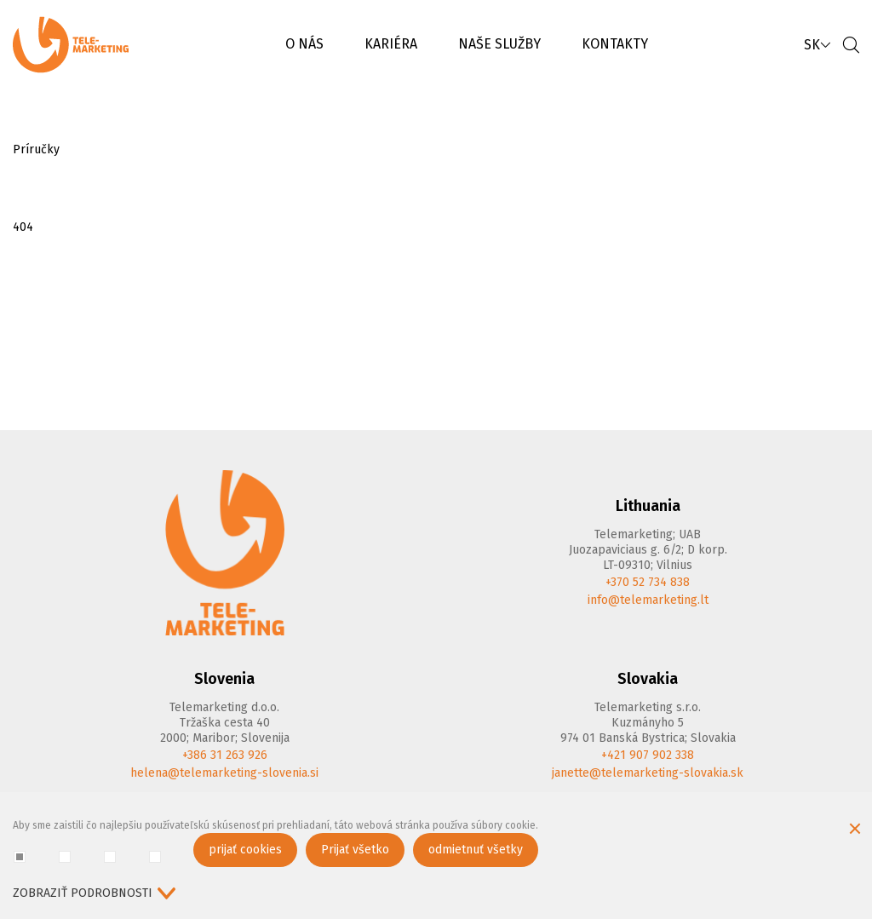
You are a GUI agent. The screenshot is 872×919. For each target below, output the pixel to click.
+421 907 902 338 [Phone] (647, 755)
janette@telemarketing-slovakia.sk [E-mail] (647, 773)
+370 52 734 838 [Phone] (647, 582)
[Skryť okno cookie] (855, 830)
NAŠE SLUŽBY (499, 44)
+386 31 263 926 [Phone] (224, 755)
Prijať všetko (355, 849)
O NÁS (304, 44)
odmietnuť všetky (475, 849)
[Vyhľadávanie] (850, 45)
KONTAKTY (615, 44)
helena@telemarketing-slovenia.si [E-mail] (224, 773)
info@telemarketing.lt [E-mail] (648, 600)
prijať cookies (245, 849)
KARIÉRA (390, 44)
